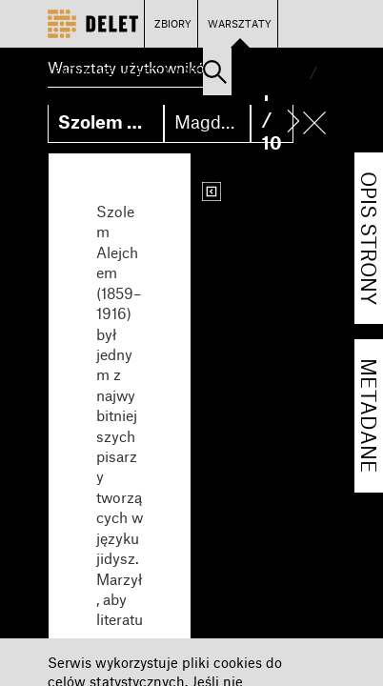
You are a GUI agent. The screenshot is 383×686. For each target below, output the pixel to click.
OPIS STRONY (369, 238)
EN (328, 71)
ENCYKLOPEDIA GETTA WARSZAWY (143, 71)
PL (299, 71)
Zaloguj (262, 71)
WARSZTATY (240, 23)
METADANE (369, 416)
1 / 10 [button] (272, 118)
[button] (215, 72)
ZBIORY (173, 23)
